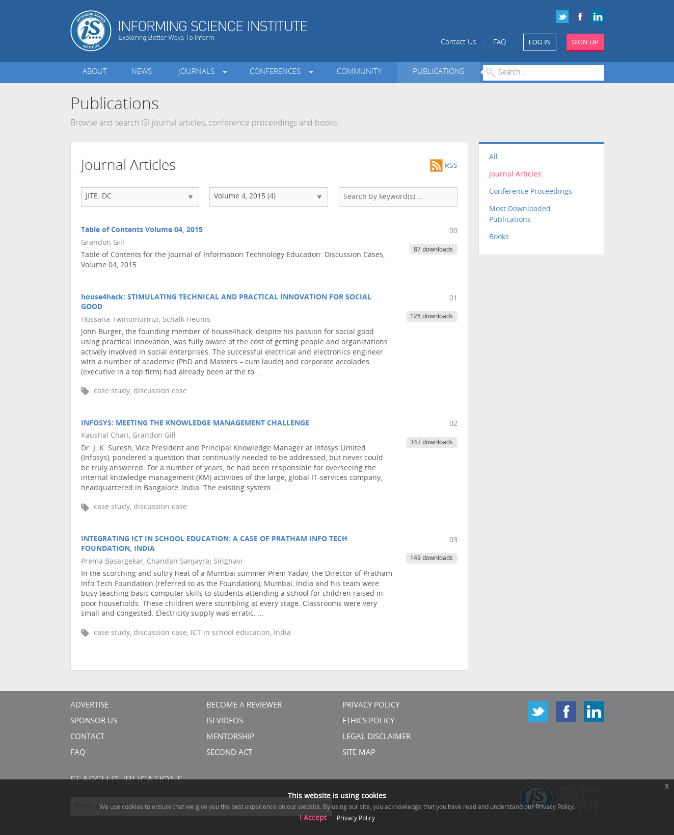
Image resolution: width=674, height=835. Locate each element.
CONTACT (87, 737)
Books (499, 237)
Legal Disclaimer (376, 737)
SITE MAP (358, 753)
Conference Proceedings (530, 192)
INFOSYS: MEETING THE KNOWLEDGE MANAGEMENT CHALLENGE (195, 423)
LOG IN (540, 42)
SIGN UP (585, 42)
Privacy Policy (370, 706)
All (493, 157)
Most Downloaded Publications (520, 215)
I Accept (313, 818)
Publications (438, 72)
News (141, 72)
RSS (443, 166)
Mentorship (230, 737)
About (95, 72)
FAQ (499, 42)
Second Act (229, 753)
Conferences (277, 72)
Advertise (89, 706)
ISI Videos (224, 721)
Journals (198, 72)
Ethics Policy (368, 721)
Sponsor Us (93, 721)
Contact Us (458, 42)
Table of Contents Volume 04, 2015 (142, 230)
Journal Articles (515, 175)
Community (359, 72)
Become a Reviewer (244, 706)
